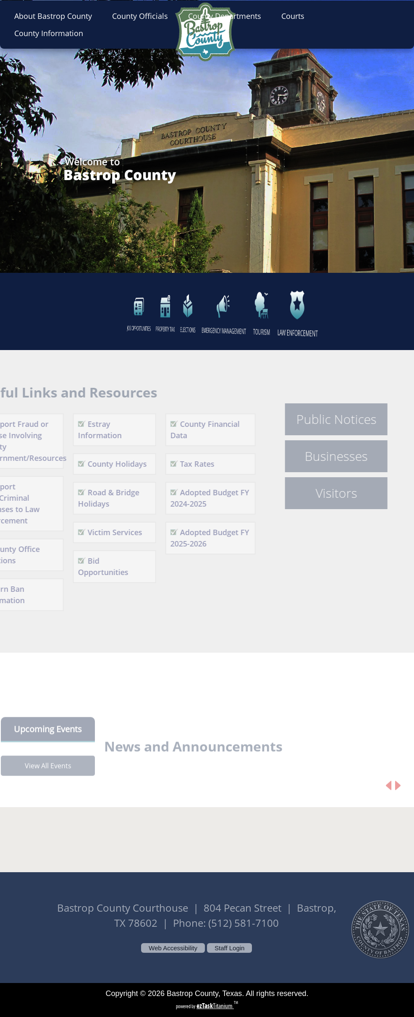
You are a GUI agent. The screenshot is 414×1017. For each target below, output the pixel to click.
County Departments (227, 16)
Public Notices (326, 419)
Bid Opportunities (93, 566)
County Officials (142, 16)
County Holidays (106, 464)
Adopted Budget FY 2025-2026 (199, 538)
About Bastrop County (55, 16)
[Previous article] (388, 795)
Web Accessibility (173, 948)
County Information (51, 33)
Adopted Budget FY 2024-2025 (199, 498)
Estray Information (89, 429)
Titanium (215, 1005)
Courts (295, 16)
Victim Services (104, 532)
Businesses (326, 456)
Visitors (326, 493)
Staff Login (229, 948)
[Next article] (398, 795)
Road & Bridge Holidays (98, 498)
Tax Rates (187, 464)
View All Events (48, 775)
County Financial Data (195, 429)
